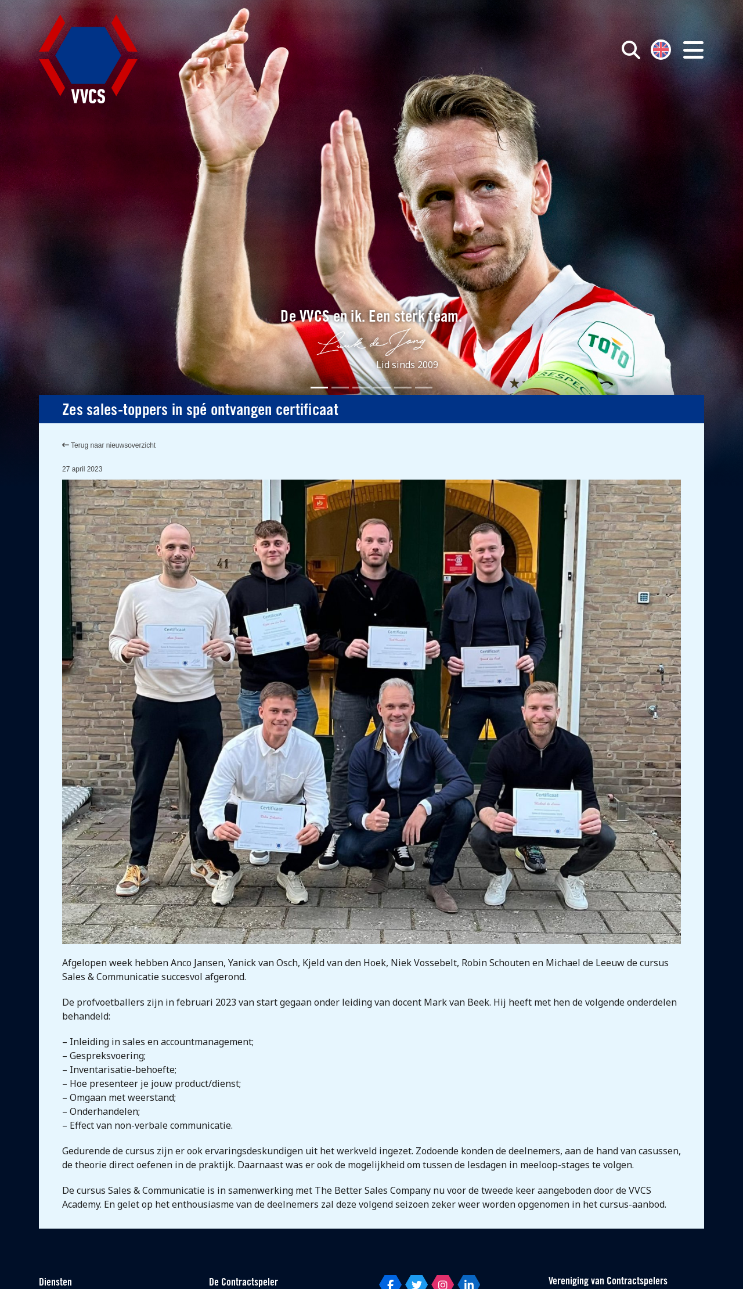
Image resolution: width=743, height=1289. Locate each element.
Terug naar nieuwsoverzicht (109, 445)
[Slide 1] (319, 387)
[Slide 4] (382, 387)
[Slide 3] (361, 387)
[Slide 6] (423, 387)
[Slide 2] (340, 387)
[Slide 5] (403, 387)
